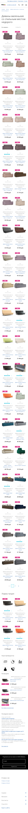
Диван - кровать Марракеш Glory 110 (8, 464)
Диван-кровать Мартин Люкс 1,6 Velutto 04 (8, 132)
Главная (3, 9)
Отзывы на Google (5, 781)
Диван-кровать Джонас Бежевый (8, 298)
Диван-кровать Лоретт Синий (20, 519)
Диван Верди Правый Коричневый (8, 574)
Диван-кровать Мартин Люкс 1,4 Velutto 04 (20, 132)
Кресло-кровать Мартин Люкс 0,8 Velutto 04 (20, 215)
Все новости (5, 746)
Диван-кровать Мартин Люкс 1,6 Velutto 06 (8, 104)
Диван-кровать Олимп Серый (20, 298)
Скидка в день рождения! (8, 718)
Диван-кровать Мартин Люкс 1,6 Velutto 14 (20, 104)
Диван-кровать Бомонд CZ (18, 688)
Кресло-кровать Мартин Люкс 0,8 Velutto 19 (8, 49)
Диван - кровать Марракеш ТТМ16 (20, 436)
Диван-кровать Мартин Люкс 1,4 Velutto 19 (20, 159)
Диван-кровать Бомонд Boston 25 (8, 353)
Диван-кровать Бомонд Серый (18, 699)
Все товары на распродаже (8, 708)
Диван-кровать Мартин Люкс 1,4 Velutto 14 (8, 76)
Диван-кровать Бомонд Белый (20, 353)
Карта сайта (5, 808)
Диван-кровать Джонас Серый (20, 574)
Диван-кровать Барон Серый (8, 242)
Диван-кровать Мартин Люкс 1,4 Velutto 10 (8, 215)
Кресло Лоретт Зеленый (20, 463)
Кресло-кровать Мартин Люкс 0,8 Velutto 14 (20, 408)
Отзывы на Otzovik (5, 783)
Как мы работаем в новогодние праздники (12, 739)
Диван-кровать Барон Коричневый (20, 242)
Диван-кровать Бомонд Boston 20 (8, 325)
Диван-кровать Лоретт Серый (20, 547)
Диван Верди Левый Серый (8, 491)
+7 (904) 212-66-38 (11, 5)
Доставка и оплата (12, 1)
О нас (25, 1)
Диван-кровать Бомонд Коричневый (18, 679)
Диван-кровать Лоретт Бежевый (8, 547)
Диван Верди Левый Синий (20, 491)
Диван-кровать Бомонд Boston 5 (8, 408)
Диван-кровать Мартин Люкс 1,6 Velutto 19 (8, 159)
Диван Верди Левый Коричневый (8, 519)
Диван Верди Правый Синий (8, 436)
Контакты (20, 1)
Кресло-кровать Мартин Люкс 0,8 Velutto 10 (20, 49)
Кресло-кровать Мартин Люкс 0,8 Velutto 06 (20, 76)
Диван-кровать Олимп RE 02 (20, 187)
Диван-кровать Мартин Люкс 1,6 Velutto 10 (20, 270)
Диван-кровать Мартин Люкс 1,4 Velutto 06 (8, 187)
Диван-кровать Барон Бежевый (8, 270)
